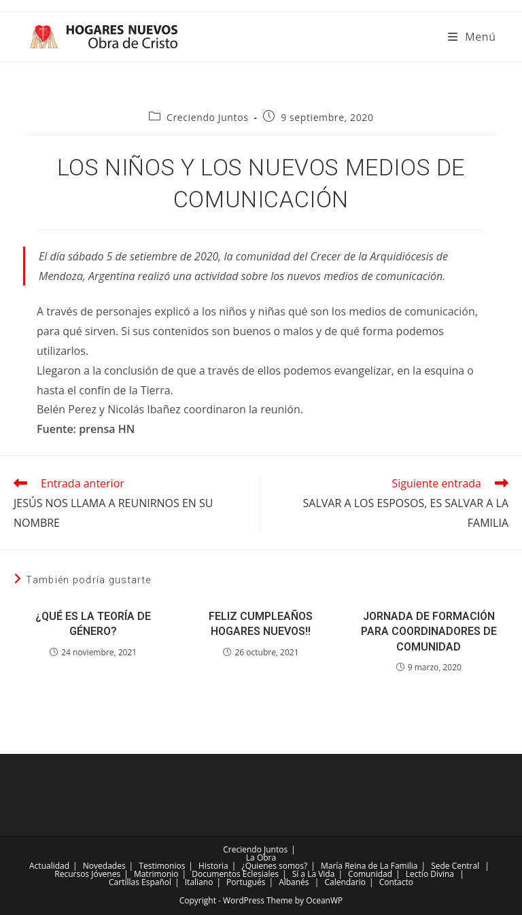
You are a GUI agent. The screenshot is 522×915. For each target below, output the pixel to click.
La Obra (261, 857)
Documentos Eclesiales (235, 874)
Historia (213, 865)
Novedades (104, 865)
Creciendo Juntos (207, 117)
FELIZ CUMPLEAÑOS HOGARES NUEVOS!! (261, 624)
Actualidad (49, 865)
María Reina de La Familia (369, 865)
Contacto (396, 882)
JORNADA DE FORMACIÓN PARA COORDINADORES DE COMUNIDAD (429, 631)
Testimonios (162, 865)
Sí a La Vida (313, 874)
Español (156, 882)
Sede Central (455, 865)
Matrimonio (156, 874)
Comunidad (370, 874)
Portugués (245, 882)
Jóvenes (105, 874)
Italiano (199, 882)
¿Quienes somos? (275, 865)
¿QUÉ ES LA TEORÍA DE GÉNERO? (93, 624)
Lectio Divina (430, 874)
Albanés (294, 882)
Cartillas (124, 882)
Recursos (71, 874)
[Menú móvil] (472, 36)
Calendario (345, 882)
